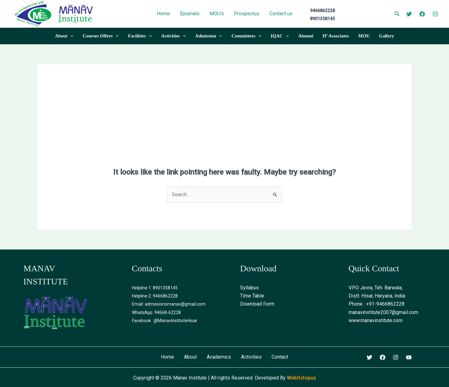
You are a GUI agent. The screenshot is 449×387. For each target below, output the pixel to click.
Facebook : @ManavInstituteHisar (164, 320)
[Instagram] (435, 14)
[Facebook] (422, 14)
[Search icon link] (397, 14)
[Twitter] (409, 14)
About (190, 357)
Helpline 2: (142, 295)
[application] (70, 36)
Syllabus (249, 288)
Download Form (257, 304)
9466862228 (165, 295)
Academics (219, 357)
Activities (251, 357)
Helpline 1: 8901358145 (155, 287)
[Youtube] (409, 357)
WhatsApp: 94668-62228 (156, 312)
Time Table (252, 296)
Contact (280, 357)
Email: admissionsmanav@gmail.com (168, 304)
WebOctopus (301, 378)
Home (167, 357)
